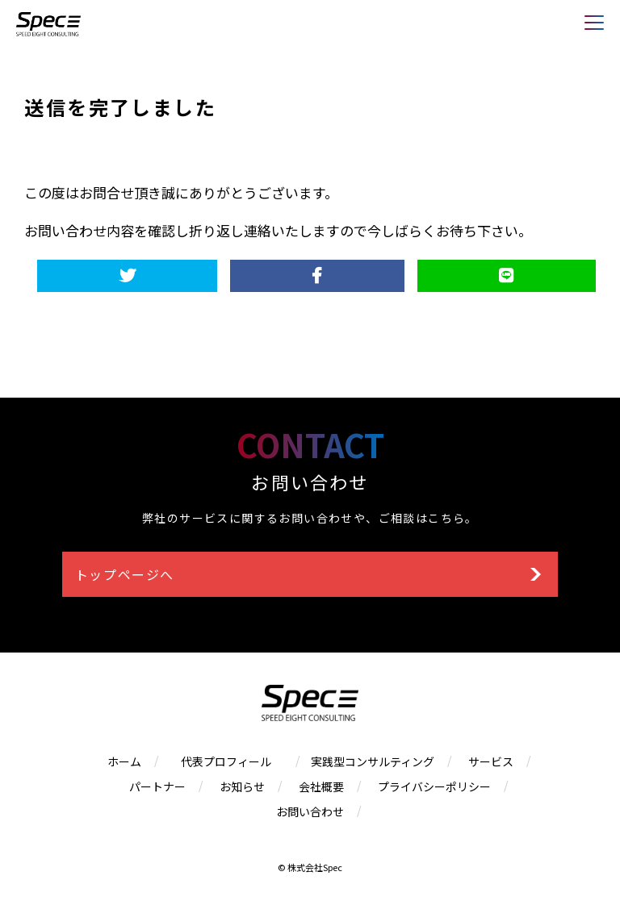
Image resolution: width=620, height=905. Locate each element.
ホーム (124, 761)
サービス (490, 761)
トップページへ (124, 574)
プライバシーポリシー (434, 786)
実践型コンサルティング (372, 761)
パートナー (157, 786)
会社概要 (321, 786)
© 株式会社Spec (310, 867)
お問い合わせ (310, 811)
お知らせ (242, 786)
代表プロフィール (232, 761)
